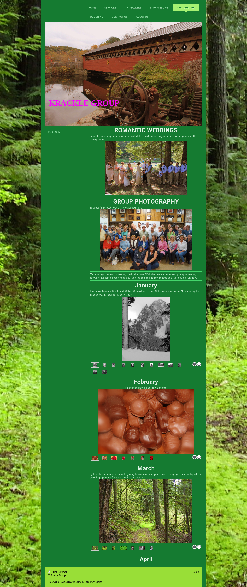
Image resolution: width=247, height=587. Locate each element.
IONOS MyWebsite (92, 581)
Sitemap (63, 571)
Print (52, 571)
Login (196, 571)
